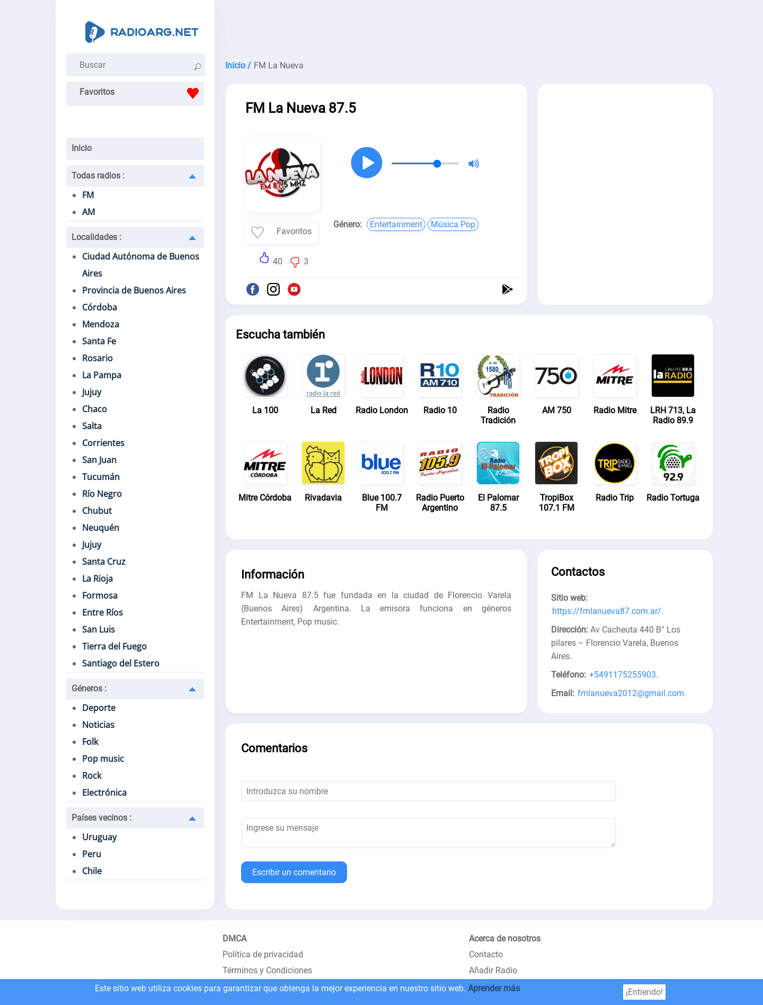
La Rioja (97, 578)
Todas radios (98, 176)
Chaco (94, 409)
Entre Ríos (102, 612)
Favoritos (141, 93)
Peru (91, 854)
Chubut (97, 511)
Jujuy (91, 392)
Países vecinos (101, 818)
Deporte (99, 708)
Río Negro (102, 494)
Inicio (82, 148)
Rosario (97, 358)
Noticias (98, 725)
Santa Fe (99, 341)
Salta (92, 426)
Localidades (96, 237)
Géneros (89, 688)
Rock (91, 775)
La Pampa (101, 375)
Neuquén (100, 527)
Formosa (100, 595)
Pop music (103, 758)
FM (88, 195)
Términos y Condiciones (267, 970)
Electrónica (104, 792)
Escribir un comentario (294, 872)
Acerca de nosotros (504, 938)
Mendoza (100, 324)
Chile (92, 871)
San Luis (98, 629)
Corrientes (103, 443)
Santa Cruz (104, 561)
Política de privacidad (263, 954)
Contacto (486, 954)
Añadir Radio (493, 970)
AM (88, 212)
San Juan (99, 460)
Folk (90, 742)
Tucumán (101, 477)
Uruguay (99, 837)
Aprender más (494, 988)
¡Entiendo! (644, 992)
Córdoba (99, 307)
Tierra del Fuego (114, 646)
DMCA (234, 938)
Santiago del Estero (120, 663)
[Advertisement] (469, 26)
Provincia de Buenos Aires (134, 290)
